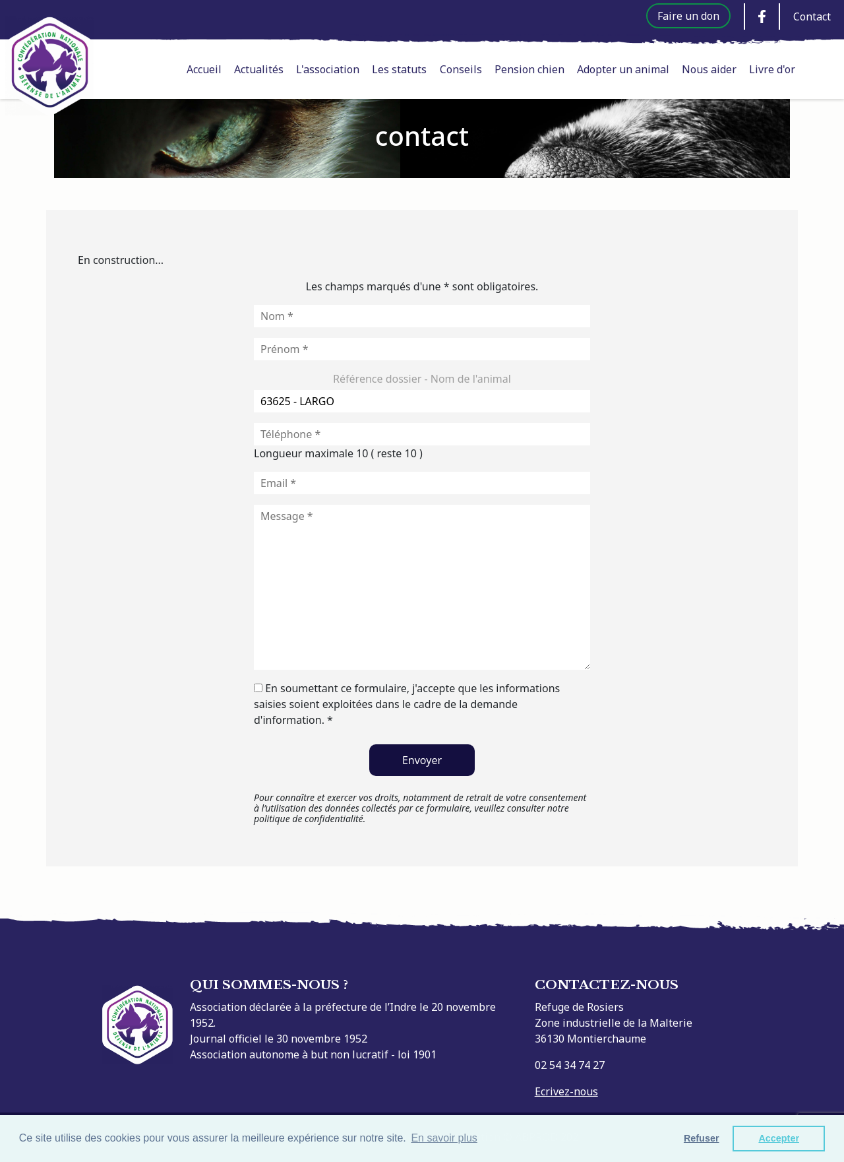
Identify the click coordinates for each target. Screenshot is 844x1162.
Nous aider (709, 69)
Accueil (204, 69)
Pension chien (529, 69)
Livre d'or (772, 69)
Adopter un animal (623, 69)
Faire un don (688, 16)
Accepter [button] (778, 1138)
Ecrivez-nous (566, 1091)
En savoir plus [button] (444, 1138)
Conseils (461, 69)
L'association (327, 69)
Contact (812, 16)
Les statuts (399, 69)
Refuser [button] (701, 1138)
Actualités (259, 69)
